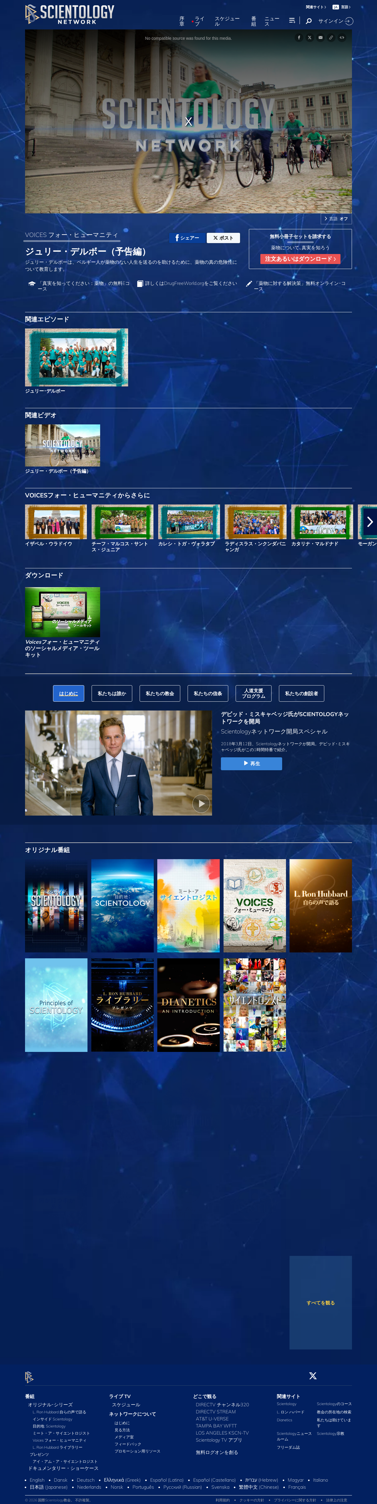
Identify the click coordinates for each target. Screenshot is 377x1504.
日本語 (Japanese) (49, 1484)
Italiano (320, 1477)
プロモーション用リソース (138, 1447)
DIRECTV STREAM (216, 1408)
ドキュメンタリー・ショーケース (63, 1465)
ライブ (200, 21)
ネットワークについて (132, 1411)
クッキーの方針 (251, 1496)
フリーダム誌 (288, 1443)
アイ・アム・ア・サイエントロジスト (65, 1458)
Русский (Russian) (182, 1484)
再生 (251, 763)
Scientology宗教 (330, 1430)
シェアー (187, 237)
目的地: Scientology (49, 1422)
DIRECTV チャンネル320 (222, 1401)
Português (143, 1484)
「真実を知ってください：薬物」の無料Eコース (84, 286)
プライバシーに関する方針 (295, 1496)
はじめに (122, 1419)
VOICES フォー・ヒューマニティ (72, 234)
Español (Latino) (167, 1477)
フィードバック (128, 1440)
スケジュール (227, 21)
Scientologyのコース (334, 1400)
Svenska (220, 1484)
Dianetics (284, 1416)
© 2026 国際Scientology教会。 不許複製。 (59, 1496)
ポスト (223, 238)
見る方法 (122, 1426)
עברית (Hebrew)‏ (261, 1477)
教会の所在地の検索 (334, 1408)
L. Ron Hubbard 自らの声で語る (59, 1408)
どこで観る (204, 1393)
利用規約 (223, 1496)
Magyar (296, 1477)
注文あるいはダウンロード (300, 258)
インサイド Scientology (52, 1415)
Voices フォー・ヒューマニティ (60, 1437)
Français (297, 1484)
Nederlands (89, 1484)
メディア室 (124, 1433)
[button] (370, 522)
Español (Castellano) (214, 1477)
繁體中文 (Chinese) (259, 1484)
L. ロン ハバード (291, 1408)
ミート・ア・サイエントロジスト (61, 1429)
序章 (181, 21)
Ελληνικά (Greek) (122, 1477)
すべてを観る (321, 1303)
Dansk (60, 1477)
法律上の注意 (336, 1496)
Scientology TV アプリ (219, 1437)
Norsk (117, 1484)
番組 (253, 21)
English (37, 1477)
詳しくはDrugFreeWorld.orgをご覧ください (191, 283)
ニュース (272, 21)
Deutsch (86, 1477)
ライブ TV (120, 1393)
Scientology (287, 1400)
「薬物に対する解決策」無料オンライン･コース (300, 286)
